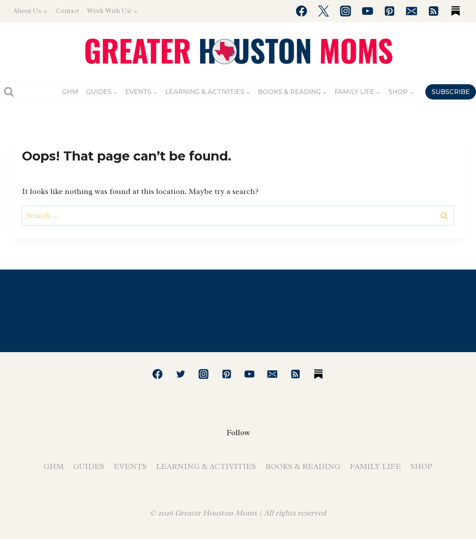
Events (130, 466)
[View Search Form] (9, 92)
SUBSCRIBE (451, 92)
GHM (70, 92)
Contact (67, 11)
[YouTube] (368, 11)
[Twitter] (323, 11)
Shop (421, 466)
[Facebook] (301, 11)
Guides (88, 466)
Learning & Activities (206, 466)
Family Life (375, 466)
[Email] (412, 11)
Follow (238, 432)
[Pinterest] (390, 11)
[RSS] (434, 11)
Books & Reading (302, 466)
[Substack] (456, 11)
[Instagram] (345, 11)
